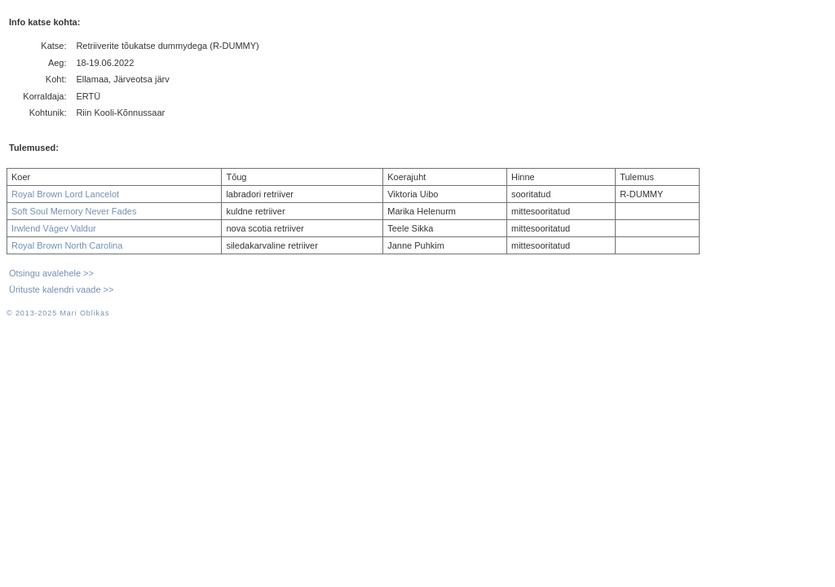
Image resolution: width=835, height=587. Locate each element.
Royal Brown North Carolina (66, 245)
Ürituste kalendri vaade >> (61, 289)
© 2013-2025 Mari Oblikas (58, 313)
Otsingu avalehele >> (51, 273)
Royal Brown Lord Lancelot (65, 194)
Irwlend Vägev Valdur (53, 228)
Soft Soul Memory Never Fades (73, 211)
